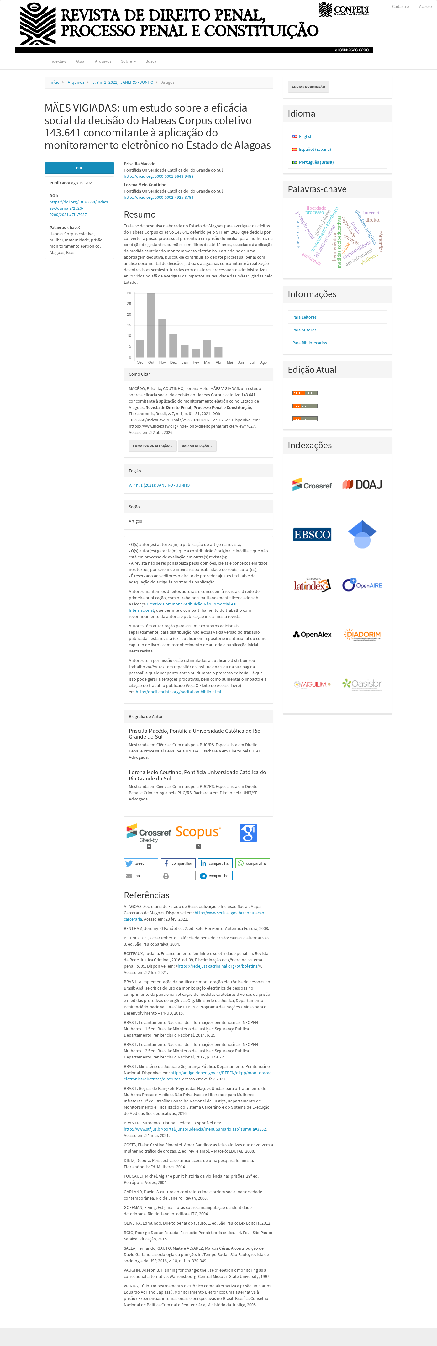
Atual (81, 61)
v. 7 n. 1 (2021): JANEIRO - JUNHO (122, 82)
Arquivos (103, 61)
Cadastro (400, 6)
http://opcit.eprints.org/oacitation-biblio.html (178, 691)
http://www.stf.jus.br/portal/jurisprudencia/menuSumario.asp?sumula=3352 (195, 1129)
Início (55, 82)
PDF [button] (79, 168)
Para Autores (304, 330)
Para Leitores (304, 317)
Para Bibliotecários (309, 343)
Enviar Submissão (308, 86)
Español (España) (315, 149)
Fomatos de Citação (153, 445)
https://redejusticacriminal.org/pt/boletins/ (218, 966)
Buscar (151, 61)
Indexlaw (57, 61)
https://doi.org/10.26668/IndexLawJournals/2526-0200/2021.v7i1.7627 (79, 208)
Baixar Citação (197, 445)
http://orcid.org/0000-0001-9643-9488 (158, 176)
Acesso (425, 6)
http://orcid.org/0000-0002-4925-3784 (158, 197)
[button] (141, 863)
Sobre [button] (128, 61)
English (306, 136)
